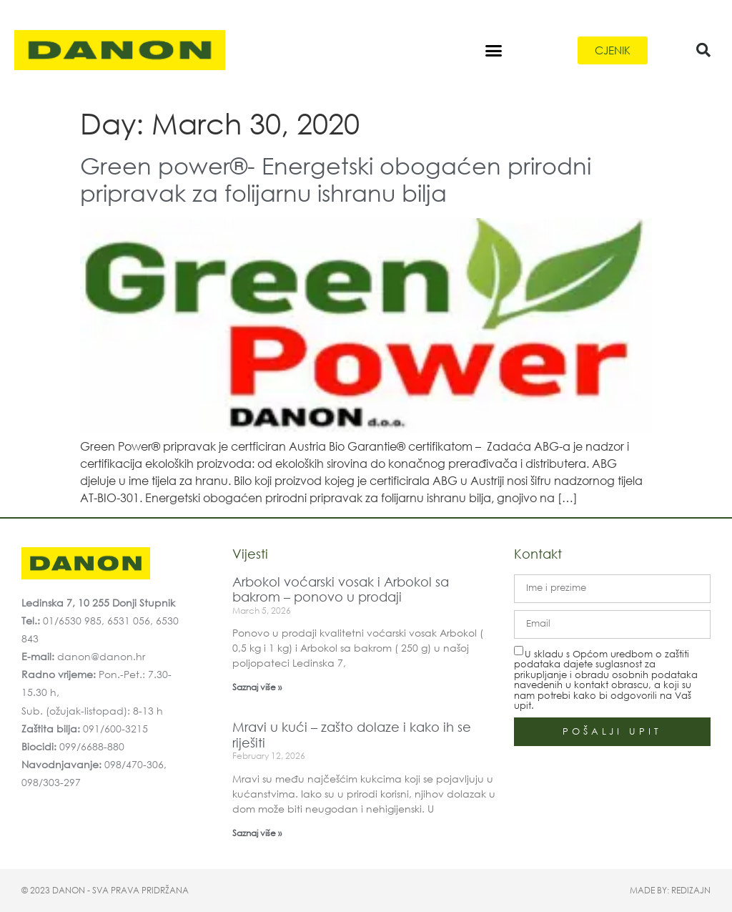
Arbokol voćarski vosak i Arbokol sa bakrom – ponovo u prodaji (340, 589)
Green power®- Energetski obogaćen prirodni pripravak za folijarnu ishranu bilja (335, 178)
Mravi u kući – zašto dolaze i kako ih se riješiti (351, 734)
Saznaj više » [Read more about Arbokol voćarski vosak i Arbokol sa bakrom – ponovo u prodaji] (257, 687)
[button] (493, 50)
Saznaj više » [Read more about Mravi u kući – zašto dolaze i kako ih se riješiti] (257, 833)
